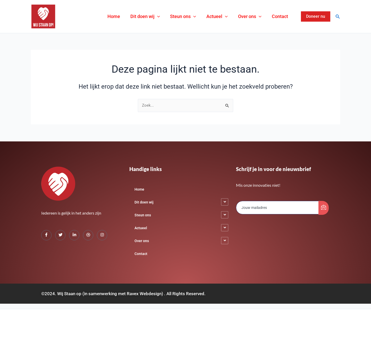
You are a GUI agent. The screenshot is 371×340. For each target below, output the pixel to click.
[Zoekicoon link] (337, 16)
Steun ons (194, 16)
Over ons (254, 16)
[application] (171, 16)
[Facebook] (46, 235)
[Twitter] (60, 235)
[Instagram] (102, 235)
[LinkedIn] (74, 235)
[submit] (323, 208)
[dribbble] (88, 235)
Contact (281, 16)
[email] (277, 207)
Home (130, 16)
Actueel (224, 16)
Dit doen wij (159, 16)
